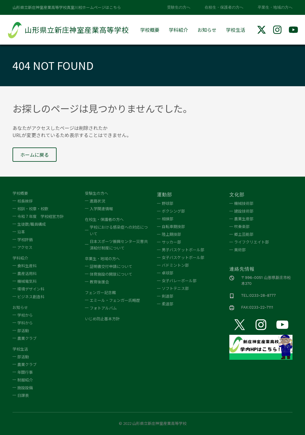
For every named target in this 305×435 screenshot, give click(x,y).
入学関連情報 (101, 208)
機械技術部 (243, 203)
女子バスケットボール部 (183, 257)
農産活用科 (27, 273)
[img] (261, 29)
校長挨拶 (25, 201)
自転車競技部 (173, 226)
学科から (25, 323)
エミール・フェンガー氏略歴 (115, 300)
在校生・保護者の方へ (224, 7)
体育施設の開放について (111, 274)
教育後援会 (99, 282)
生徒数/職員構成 (31, 224)
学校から (25, 315)
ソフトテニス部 (175, 288)
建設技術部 (243, 211)
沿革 (21, 232)
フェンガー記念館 (100, 292)
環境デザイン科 (30, 289)
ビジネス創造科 (30, 296)
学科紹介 (178, 29)
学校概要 (149, 29)
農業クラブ (27, 338)
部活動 (23, 330)
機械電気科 (27, 281)
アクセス (24, 247)
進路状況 (97, 201)
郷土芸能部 (243, 234)
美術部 (240, 249)
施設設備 (25, 387)
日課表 (23, 395)
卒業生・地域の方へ (275, 7)
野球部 (167, 203)
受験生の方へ (178, 7)
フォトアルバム (103, 308)
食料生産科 (27, 265)
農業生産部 (243, 219)
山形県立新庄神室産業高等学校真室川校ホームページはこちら (67, 7)
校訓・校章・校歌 (32, 208)
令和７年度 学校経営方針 (40, 216)
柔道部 (167, 304)
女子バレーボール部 (179, 280)
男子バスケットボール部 (183, 249)
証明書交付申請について (111, 266)
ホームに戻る (34, 154)
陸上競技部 (171, 234)
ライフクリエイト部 (251, 242)
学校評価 (25, 239)
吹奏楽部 (242, 226)
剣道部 (167, 296)
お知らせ (207, 29)
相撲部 (167, 219)
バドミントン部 (175, 265)
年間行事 (25, 372)
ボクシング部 (173, 211)
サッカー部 (171, 242)
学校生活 (235, 29)
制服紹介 (25, 380)
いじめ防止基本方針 (102, 318)
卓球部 (167, 273)
